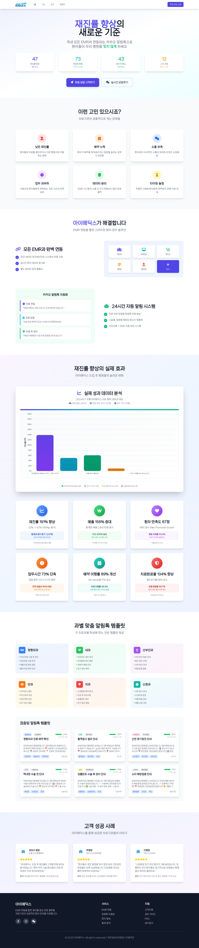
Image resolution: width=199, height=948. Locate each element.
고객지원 (149, 909)
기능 (43, 4)
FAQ (147, 918)
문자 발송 (106, 918)
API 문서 (149, 923)
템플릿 (62, 4)
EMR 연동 (106, 909)
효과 (52, 4)
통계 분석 (106, 923)
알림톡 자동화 (108, 914)
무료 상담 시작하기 (83, 82)
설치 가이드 (150, 914)
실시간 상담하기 (117, 82)
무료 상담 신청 (175, 4)
